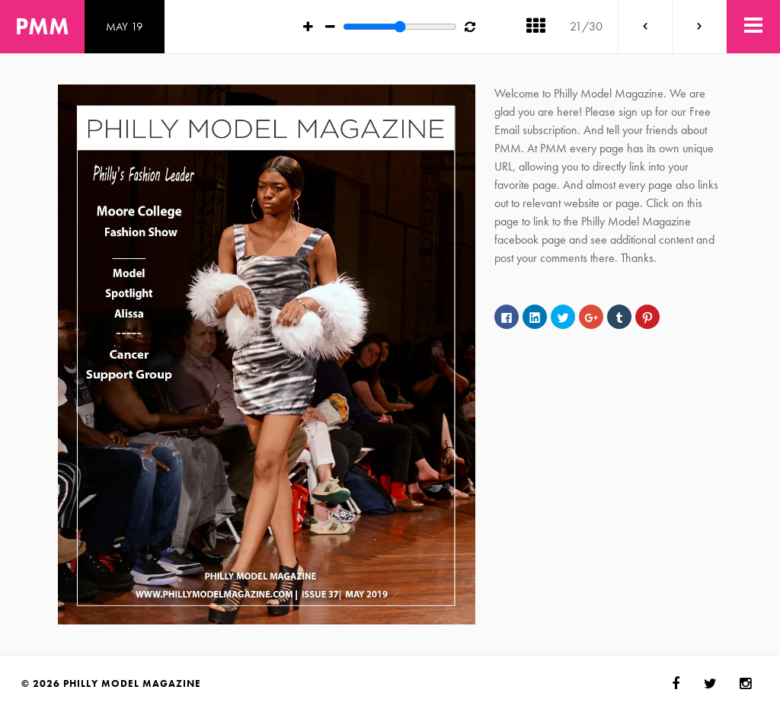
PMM (42, 26)
